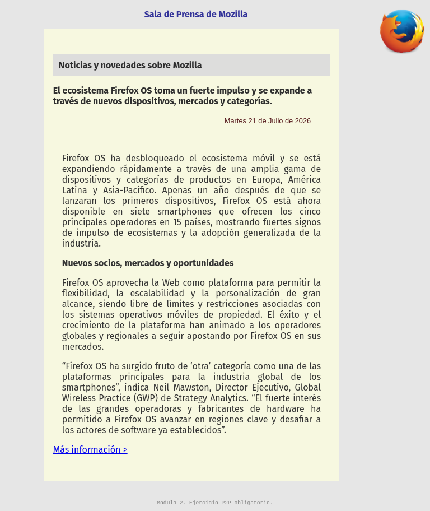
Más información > (90, 449)
